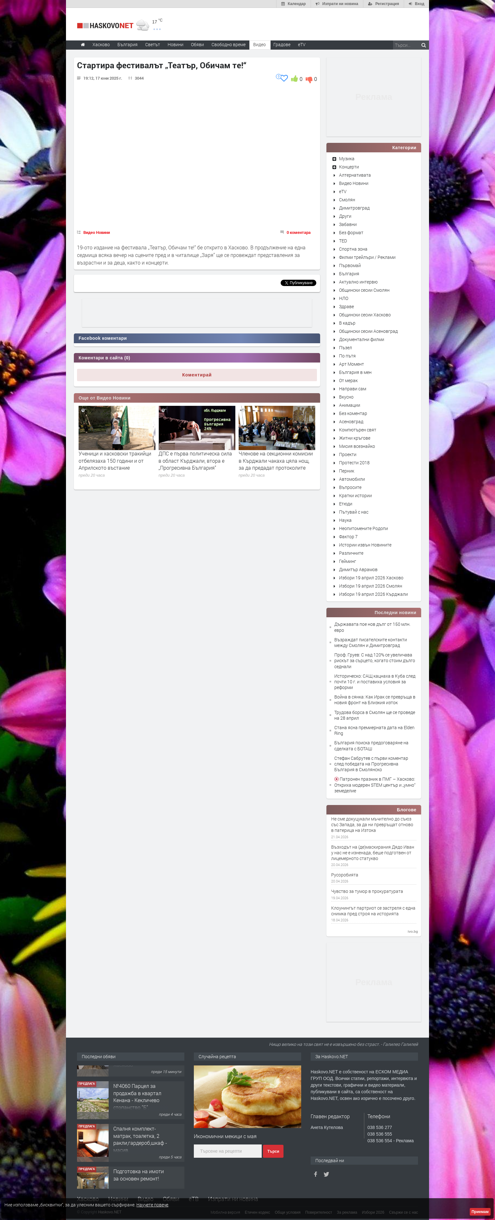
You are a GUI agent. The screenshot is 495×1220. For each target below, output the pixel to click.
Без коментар (353, 413)
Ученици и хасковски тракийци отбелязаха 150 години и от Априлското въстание (194, 460)
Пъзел (345, 348)
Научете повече (152, 1205)
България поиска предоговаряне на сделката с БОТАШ (371, 745)
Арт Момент (351, 364)
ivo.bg (413, 931)
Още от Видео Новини (105, 397)
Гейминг (347, 561)
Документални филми (361, 339)
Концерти (349, 167)
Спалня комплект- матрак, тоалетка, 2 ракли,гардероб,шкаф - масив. (140, 1166)
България (349, 274)
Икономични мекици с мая (225, 1136)
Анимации (349, 405)
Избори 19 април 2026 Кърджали (373, 594)
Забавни (348, 224)
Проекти (347, 454)
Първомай (350, 265)
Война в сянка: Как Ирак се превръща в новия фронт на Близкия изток (374, 699)
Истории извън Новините (365, 545)
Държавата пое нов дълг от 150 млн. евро (372, 627)
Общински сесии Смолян (364, 290)
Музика (347, 159)
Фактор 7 (348, 537)
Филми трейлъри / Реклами (367, 257)
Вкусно (346, 397)
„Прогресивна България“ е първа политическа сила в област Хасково (110, 460)
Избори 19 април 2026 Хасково (371, 578)
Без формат (351, 232)
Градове (281, 44)
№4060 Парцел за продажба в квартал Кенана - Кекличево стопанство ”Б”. (137, 1123)
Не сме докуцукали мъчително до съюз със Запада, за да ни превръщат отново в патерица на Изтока (372, 824)
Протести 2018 (354, 463)
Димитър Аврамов (358, 569)
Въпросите (350, 487)
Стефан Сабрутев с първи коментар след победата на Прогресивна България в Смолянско (371, 763)
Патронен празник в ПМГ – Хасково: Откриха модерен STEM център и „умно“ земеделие (374, 784)
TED (343, 241)
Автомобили (352, 479)
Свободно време (229, 44)
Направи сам (352, 389)
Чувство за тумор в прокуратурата (367, 891)
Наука (345, 520)
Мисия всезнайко (357, 446)
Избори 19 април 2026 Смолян (370, 586)
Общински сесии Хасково (365, 315)
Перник (346, 471)
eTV (343, 191)
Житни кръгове (354, 438)
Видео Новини (96, 232)
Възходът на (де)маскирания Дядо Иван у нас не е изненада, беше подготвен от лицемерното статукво (372, 852)
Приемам (480, 1212)
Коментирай (197, 374)
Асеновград (351, 421)
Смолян (347, 200)
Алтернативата (355, 175)
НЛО (343, 298)
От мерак (348, 380)
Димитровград (354, 208)
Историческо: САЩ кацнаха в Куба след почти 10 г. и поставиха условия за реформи (374, 681)
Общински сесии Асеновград (368, 331)
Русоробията (344, 875)
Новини (175, 44)
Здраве (346, 306)
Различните (351, 553)
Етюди (345, 504)
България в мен (355, 372)
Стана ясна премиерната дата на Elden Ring (374, 730)
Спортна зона (353, 249)
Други (345, 216)
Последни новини (395, 612)
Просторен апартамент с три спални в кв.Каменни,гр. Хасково (140, 1081)
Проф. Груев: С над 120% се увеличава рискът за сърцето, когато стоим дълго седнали (374, 660)
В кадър (347, 323)
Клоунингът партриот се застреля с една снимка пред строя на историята (373, 911)
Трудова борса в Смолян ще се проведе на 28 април (374, 715)
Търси (273, 1151)
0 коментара (299, 232)
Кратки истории (355, 495)
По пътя (347, 356)
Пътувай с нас (353, 512)
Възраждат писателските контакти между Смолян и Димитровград (370, 642)
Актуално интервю (358, 282)
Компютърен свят (357, 430)
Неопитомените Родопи (363, 528)
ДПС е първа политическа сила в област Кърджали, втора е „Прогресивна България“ (275, 460)
